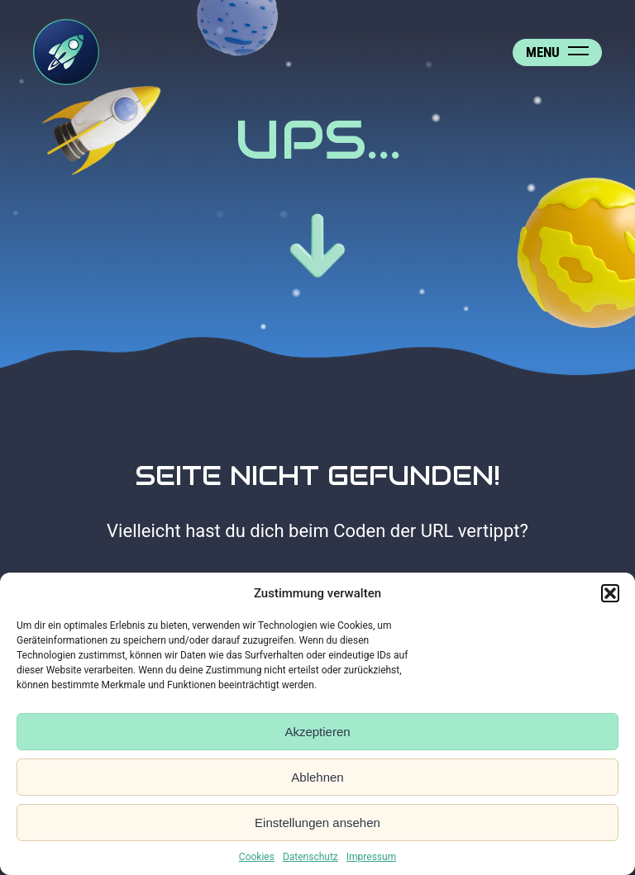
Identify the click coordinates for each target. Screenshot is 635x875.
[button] (610, 593)
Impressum (371, 857)
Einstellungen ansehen (317, 823)
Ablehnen (317, 777)
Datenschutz (310, 857)
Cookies (257, 857)
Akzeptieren (317, 732)
